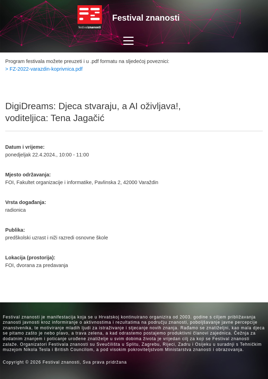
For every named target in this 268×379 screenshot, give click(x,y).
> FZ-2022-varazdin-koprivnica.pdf (43, 69)
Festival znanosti (146, 17)
